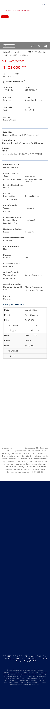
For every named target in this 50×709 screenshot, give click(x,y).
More (44, 4)
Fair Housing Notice (30, 660)
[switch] (32, 46)
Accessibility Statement (22, 659)
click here (42, 464)
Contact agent (9, 46)
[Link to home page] (4, 4)
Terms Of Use (12, 656)
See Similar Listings (14, 82)
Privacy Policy (36, 656)
